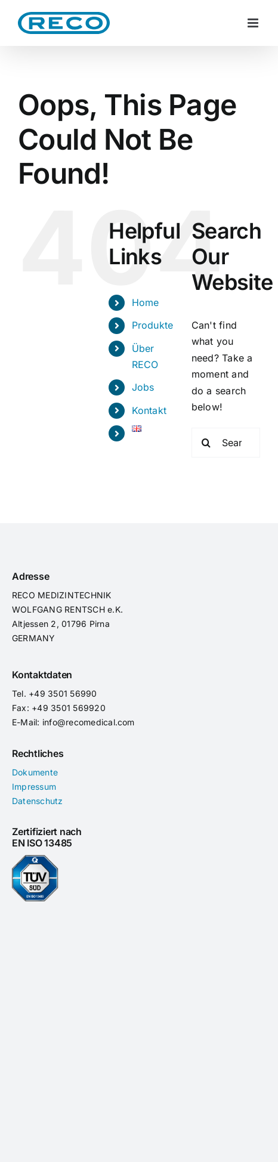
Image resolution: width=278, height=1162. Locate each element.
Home (145, 302)
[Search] (206, 443)
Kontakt (149, 410)
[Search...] (225, 443)
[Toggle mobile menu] (254, 23)
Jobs (143, 387)
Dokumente (35, 772)
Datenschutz (37, 801)
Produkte (153, 325)
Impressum (34, 786)
